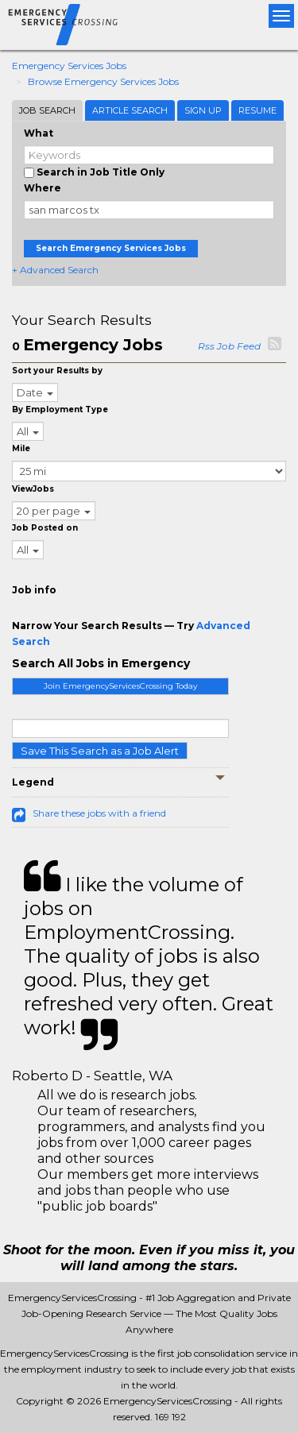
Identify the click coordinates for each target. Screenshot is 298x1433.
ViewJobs (33, 489)
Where (42, 188)
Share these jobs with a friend (99, 813)
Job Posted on (45, 528)
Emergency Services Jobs (69, 65)
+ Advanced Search (55, 270)
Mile (21, 448)
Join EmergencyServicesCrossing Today (120, 686)
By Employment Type (60, 409)
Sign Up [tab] (203, 110)
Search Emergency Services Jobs (111, 248)
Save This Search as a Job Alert (100, 750)
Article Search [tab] (130, 110)
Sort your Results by (57, 370)
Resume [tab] (257, 110)
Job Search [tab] (47, 110)
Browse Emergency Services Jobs (103, 81)
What (38, 133)
